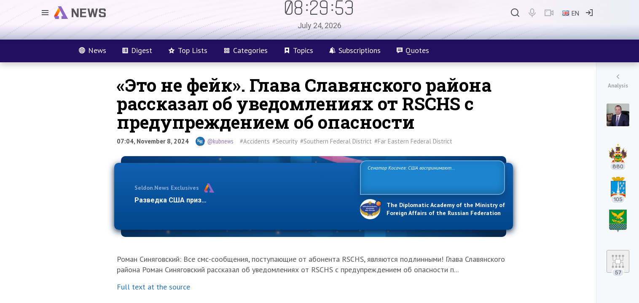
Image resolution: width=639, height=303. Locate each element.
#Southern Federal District (336, 141)
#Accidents (255, 141)
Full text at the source (153, 287)
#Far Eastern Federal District (413, 141)
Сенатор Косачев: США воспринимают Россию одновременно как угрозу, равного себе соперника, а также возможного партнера (431, 177)
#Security (285, 141)
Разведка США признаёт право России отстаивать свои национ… (242, 200)
